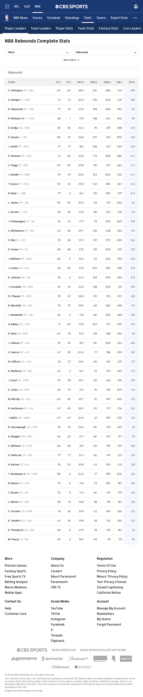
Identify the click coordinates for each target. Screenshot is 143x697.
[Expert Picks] (119, 18)
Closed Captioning (110, 587)
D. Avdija (13, 128)
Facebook (58, 625)
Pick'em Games (16, 566)
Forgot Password (109, 625)
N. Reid (12, 193)
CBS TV (56, 587)
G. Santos (14, 352)
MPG (80, 82)
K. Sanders (14, 520)
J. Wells (12, 417)
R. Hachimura (15, 408)
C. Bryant (13, 492)
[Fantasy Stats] (109, 28)
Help (8, 608)
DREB (107, 82)
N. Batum (13, 483)
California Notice (109, 593)
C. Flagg (12, 165)
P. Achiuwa (14, 156)
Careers (56, 571)
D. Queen (13, 137)
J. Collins (13, 268)
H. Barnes (13, 464)
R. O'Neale (14, 296)
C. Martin (13, 502)
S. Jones (13, 389)
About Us (57, 566)
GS (69, 82)
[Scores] (37, 18)
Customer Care (15, 614)
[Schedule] (54, 18)
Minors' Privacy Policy (112, 577)
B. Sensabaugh (17, 427)
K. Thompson (15, 530)
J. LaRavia (13, 343)
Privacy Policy (106, 571)
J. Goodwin (14, 287)
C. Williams (14, 445)
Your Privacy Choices (112, 582)
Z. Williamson (16, 230)
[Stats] (88, 18)
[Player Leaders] (15, 28)
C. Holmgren (15, 90)
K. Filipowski (15, 109)
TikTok (55, 614)
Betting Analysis (16, 582)
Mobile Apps (13, 593)
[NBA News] (20, 18)
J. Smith (12, 146)
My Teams (104, 619)
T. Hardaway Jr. (17, 474)
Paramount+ (60, 582)
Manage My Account (111, 608)
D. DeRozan (14, 455)
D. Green (13, 249)
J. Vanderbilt (15, 315)
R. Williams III (16, 118)
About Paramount (63, 577)
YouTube (57, 608)
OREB (93, 82)
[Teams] (101, 18)
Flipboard (57, 641)
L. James (13, 202)
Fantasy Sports (15, 571)
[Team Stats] (86, 28)
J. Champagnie (16, 221)
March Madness (16, 587)
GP (58, 82)
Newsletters (105, 614)
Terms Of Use (106, 566)
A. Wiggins (14, 436)
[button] (135, 18)
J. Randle (13, 174)
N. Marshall (14, 305)
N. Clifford (14, 361)
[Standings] (72, 18)
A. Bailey (13, 324)
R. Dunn (12, 333)
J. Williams (14, 258)
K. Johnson (14, 277)
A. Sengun (14, 99)
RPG (132, 82)
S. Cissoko (14, 511)
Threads (57, 636)
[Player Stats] (64, 28)
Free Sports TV (15, 577)
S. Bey (11, 240)
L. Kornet (13, 212)
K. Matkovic (15, 371)
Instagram (58, 619)
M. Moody (14, 399)
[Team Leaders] (40, 28)
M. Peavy (13, 539)
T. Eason (13, 184)
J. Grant (12, 380)
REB (119, 82)
